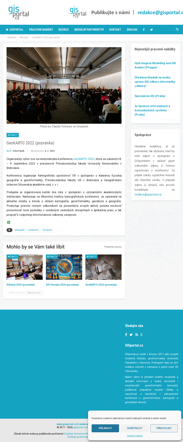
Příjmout (105, 428)
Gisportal (14, 29)
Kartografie (19, 230)
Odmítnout (134, 428)
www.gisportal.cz (67, 424)
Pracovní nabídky (41, 29)
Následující (34, 293)
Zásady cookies (135, 436)
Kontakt (115, 29)
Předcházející (16, 293)
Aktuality (13, 135)
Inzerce (63, 29)
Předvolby (163, 428)
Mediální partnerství (89, 29)
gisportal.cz (79, 427)
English (132, 29)
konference (33, 230)
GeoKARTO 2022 (84, 159)
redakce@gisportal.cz (148, 194)
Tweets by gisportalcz (78, 326)
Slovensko (47, 230)
